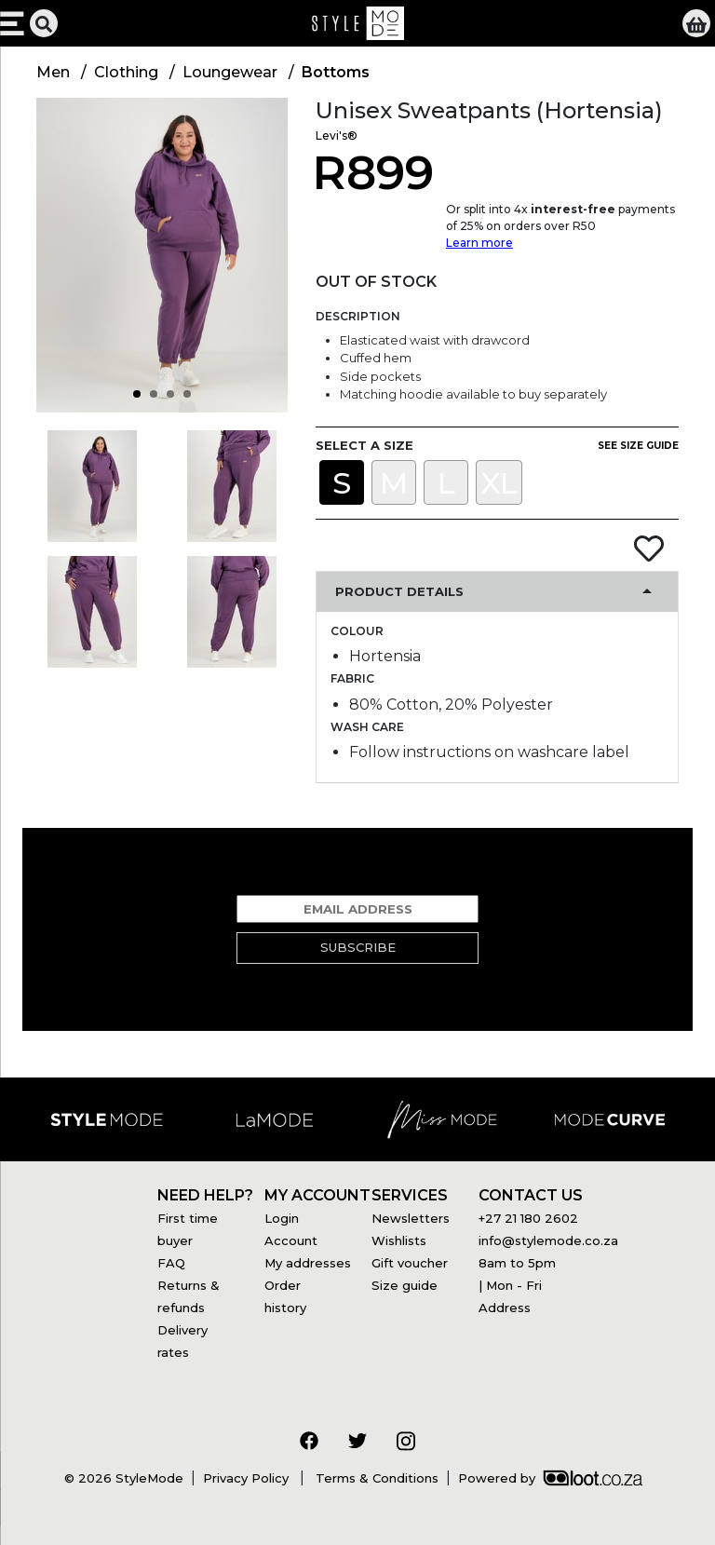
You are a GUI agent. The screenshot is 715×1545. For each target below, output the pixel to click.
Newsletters (410, 1218)
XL (499, 483)
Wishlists (398, 1240)
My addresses (307, 1262)
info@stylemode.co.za (548, 1240)
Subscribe (358, 947)
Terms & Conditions (375, 1477)
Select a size (364, 445)
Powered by (550, 1477)
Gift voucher (409, 1262)
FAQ (171, 1262)
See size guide (638, 446)
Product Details (399, 591)
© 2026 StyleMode (123, 1477)
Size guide (404, 1285)
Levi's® (337, 135)
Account (290, 1240)
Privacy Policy (247, 1477)
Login (281, 1218)
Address (505, 1307)
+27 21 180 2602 (528, 1218)
